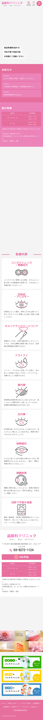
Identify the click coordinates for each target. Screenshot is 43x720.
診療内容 (36, 703)
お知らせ (34, 707)
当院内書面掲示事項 (20, 710)
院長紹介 (7, 707)
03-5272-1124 (23, 550)
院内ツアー (16, 707)
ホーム (3, 703)
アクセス (25, 707)
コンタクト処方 (25, 703)
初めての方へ (13, 703)
